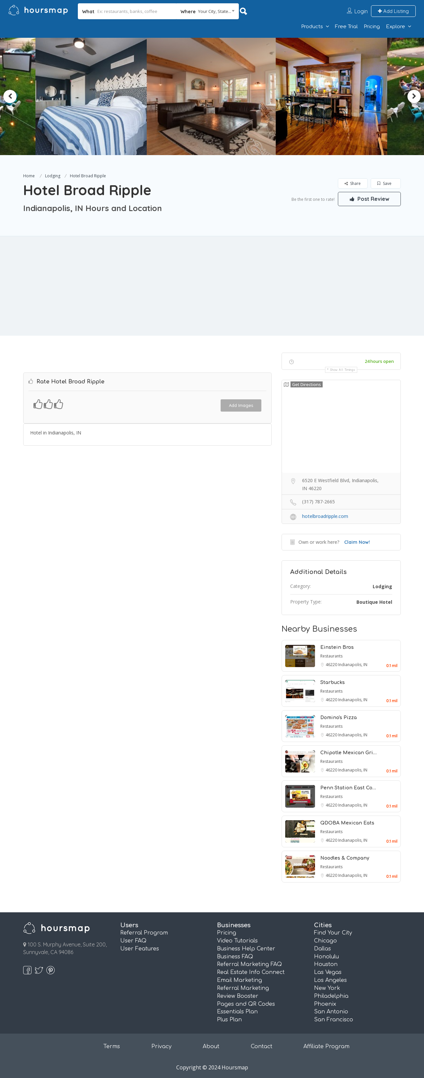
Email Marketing (239, 980)
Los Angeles (330, 980)
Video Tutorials (237, 941)
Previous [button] (10, 96)
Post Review (369, 199)
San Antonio (331, 1012)
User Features (139, 949)
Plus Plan (229, 1020)
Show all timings (342, 369)
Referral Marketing (243, 988)
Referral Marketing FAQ (249, 964)
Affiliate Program (326, 1047)
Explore (395, 26)
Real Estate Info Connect (251, 972)
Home (29, 176)
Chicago (325, 941)
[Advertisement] (212, 286)
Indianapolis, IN (352, 664)
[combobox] (207, 11)
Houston (326, 964)
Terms (111, 1047)
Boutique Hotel (374, 602)
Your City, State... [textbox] (214, 11)
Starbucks (332, 682)
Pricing (372, 26)
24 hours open (379, 361)
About (211, 1047)
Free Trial (346, 26)
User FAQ (133, 941)
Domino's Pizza (338, 717)
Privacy (161, 1047)
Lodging (52, 176)
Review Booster (237, 996)
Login (361, 11)
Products (312, 26)
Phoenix (325, 1004)
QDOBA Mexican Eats (347, 823)
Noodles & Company (344, 858)
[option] (94, 96)
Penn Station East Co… (348, 787)
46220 (332, 664)
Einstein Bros (337, 647)
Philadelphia (331, 996)
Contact (261, 1047)
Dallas (322, 949)
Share (352, 183)
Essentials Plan (237, 1012)
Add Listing (393, 11)
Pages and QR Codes (246, 1004)
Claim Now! (357, 542)
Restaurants (331, 656)
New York (327, 988)
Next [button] (414, 96)
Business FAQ (235, 957)
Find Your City (333, 933)
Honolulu (326, 957)
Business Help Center (246, 949)
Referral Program (144, 933)
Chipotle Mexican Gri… (348, 752)
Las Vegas (328, 972)
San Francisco (333, 1020)
